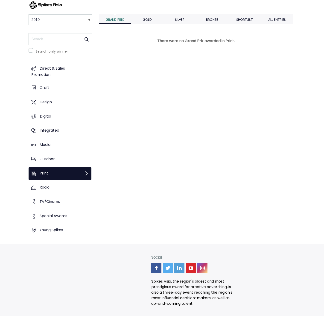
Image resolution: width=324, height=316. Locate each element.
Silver (179, 19)
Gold (147, 19)
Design (46, 102)
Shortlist (244, 19)
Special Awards (53, 216)
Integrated (49, 130)
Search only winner (52, 51)
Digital (45, 116)
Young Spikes (51, 230)
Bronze (212, 19)
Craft (44, 88)
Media (45, 144)
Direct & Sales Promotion (48, 71)
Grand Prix (115, 19)
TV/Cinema (50, 201)
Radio (45, 187)
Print (44, 173)
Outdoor (47, 159)
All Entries (277, 19)
